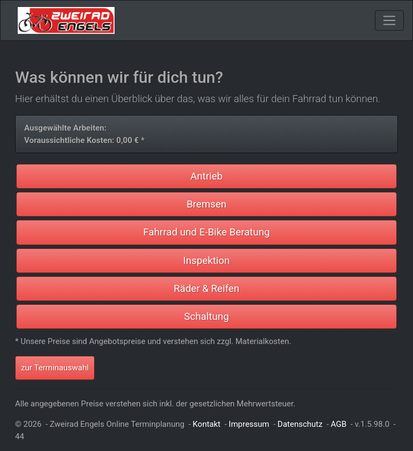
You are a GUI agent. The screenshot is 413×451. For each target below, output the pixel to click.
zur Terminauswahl (55, 368)
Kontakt (206, 424)
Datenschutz (300, 424)
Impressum (249, 424)
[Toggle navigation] (389, 20)
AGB (338, 424)
